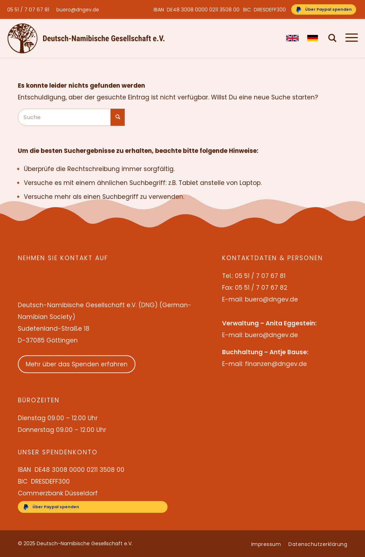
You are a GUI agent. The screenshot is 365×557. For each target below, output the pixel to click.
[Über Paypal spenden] (323, 9)
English (292, 38)
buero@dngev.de (77, 9)
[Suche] (332, 38)
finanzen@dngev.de (276, 364)
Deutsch (313, 38)
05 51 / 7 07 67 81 (28, 9)
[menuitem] (30, 9)
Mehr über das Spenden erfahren (77, 364)
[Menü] (349, 38)
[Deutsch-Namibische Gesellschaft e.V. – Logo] (86, 38)
